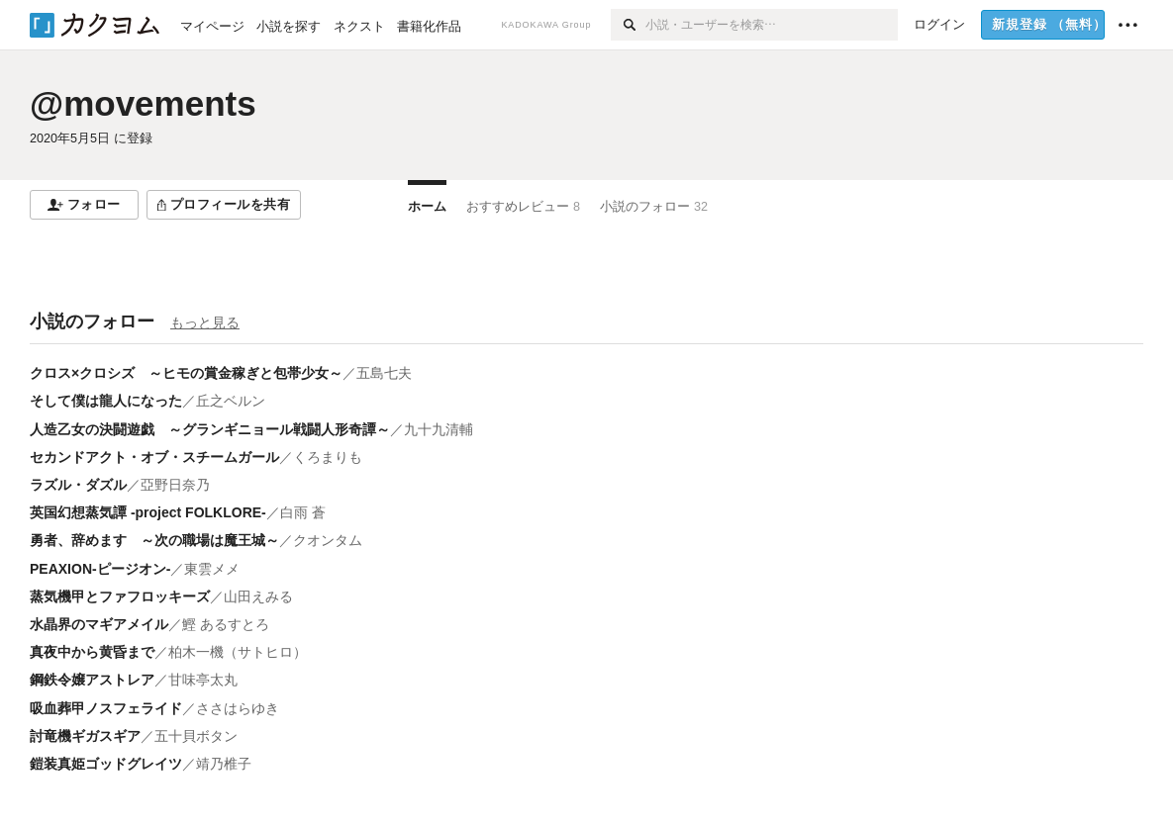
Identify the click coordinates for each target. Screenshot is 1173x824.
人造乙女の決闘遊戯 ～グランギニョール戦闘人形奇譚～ (210, 429)
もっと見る (205, 322)
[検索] (628, 25)
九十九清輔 (438, 429)
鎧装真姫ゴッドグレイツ (106, 764)
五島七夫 (384, 373)
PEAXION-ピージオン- (100, 569)
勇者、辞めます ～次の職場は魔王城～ (154, 540)
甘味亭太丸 (203, 679)
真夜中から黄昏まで (92, 652)
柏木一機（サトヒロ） (237, 652)
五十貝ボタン (196, 736)
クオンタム (327, 540)
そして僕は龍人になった (106, 401)
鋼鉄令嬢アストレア (92, 679)
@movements (143, 103)
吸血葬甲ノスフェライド (106, 708)
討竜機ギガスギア (85, 736)
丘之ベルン (230, 401)
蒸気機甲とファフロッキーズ (120, 596)
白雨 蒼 (303, 512)
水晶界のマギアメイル (99, 624)
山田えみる (258, 596)
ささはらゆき (237, 708)
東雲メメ (212, 569)
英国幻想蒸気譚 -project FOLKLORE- (148, 512)
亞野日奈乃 (175, 485)
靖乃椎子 (223, 764)
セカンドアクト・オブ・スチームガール (154, 457)
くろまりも (327, 457)
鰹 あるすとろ (225, 624)
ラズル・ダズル (78, 485)
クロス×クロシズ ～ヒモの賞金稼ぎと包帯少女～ (186, 373)
